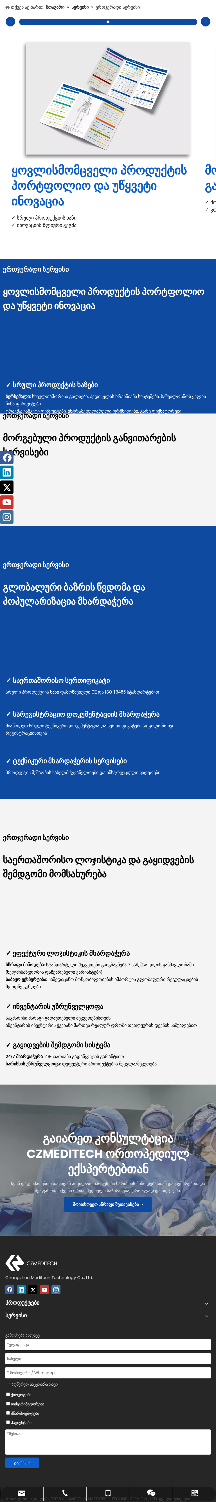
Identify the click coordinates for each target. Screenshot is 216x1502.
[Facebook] (9, 1289)
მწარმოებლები (22, 1413)
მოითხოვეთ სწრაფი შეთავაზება (108, 1204)
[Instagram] (55, 1289)
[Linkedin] (21, 1289)
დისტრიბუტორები (25, 1404)
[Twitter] (32, 1289)
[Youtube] (44, 1289)
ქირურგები (18, 1395)
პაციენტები (19, 1422)
